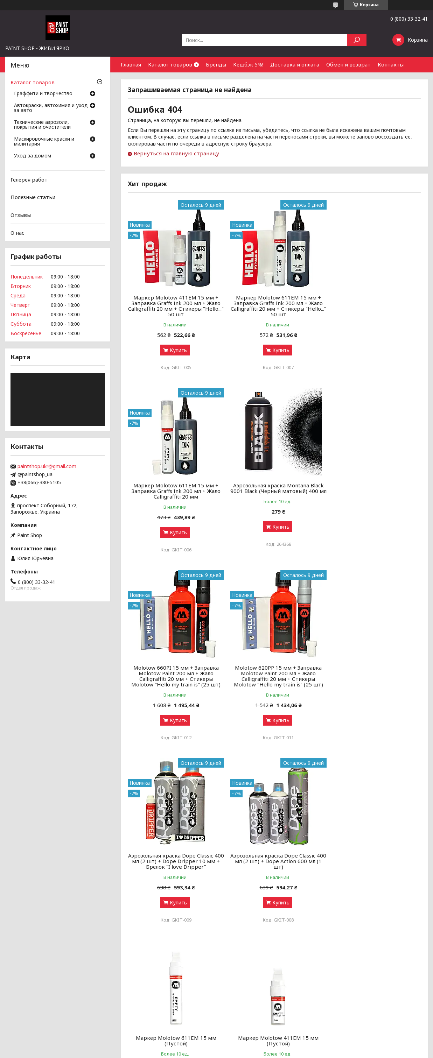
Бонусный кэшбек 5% (245, 987)
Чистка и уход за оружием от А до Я (157, 1004)
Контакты (391, 64)
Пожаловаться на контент (195, 1051)
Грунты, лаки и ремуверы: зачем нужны (160, 996)
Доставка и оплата (294, 64)
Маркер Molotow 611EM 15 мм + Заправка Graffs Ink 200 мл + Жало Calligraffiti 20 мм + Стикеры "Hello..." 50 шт (274, 306)
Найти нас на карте (350, 996)
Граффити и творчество (43, 94)
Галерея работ (237, 979)
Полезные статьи (33, 196)
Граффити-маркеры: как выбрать (153, 987)
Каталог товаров (170, 64)
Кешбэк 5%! (248, 64)
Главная (131, 64)
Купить (177, 350)
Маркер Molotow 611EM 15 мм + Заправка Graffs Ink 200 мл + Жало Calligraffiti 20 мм (373, 303)
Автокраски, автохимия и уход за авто (51, 108)
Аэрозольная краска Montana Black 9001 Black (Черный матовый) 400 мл (174, 490)
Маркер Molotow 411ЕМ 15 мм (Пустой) (174, 858)
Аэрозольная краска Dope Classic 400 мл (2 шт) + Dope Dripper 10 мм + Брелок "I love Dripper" (174, 678)
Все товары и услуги (389, 940)
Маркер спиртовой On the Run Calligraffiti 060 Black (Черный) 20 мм (374, 861)
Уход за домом (32, 156)
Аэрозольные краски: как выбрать (154, 979)
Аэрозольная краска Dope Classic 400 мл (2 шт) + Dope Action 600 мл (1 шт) (274, 678)
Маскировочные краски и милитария (44, 141)
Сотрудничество (143, 80)
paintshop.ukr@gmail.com (47, 466)
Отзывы (21, 214)
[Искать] (356, 40)
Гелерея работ (29, 179)
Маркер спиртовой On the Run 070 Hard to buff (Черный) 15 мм (274, 858)
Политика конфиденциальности (258, 1051)
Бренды (216, 64)
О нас (18, 232)
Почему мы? (234, 1012)
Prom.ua (247, 1045)
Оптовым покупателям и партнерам (370, 979)
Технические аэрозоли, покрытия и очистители (42, 125)
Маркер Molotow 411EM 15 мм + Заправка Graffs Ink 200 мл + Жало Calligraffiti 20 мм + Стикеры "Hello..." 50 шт (174, 306)
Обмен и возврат (348, 64)
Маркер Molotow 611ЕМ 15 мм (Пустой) (374, 676)
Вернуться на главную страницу (176, 153)
